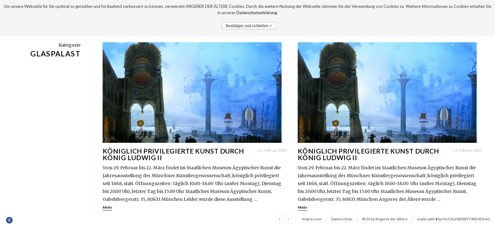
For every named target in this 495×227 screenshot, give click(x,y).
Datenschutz (342, 219)
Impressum (312, 219)
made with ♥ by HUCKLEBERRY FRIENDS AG (453, 219)
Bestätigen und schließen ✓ (249, 26)
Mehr (107, 210)
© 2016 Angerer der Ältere (385, 219)
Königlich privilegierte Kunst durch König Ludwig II (173, 157)
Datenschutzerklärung (256, 12)
